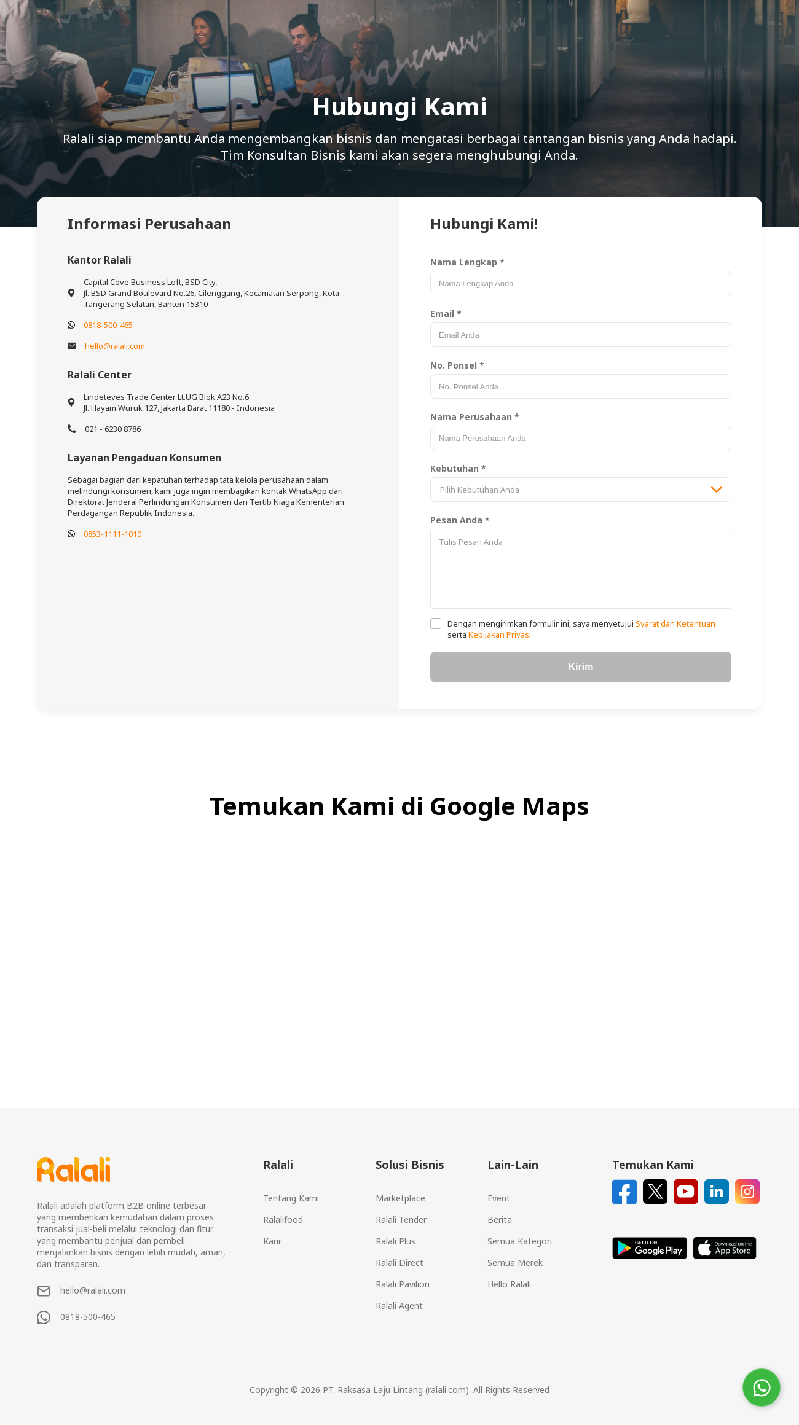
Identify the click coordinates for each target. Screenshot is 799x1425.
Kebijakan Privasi (498, 634)
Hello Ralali (509, 1284)
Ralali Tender (401, 1219)
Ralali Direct (399, 1262)
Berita (499, 1219)
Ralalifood (283, 1219)
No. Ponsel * (457, 365)
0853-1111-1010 (112, 533)
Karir (272, 1241)
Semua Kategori (519, 1241)
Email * (446, 313)
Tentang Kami (291, 1198)
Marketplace (400, 1198)
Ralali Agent (399, 1305)
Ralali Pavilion (403, 1284)
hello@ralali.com (115, 345)
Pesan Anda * (460, 520)
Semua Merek (515, 1262)
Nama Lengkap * (467, 262)
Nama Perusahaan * (474, 417)
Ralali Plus (395, 1241)
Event (498, 1198)
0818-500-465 (108, 324)
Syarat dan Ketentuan (674, 623)
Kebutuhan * (458, 468)
